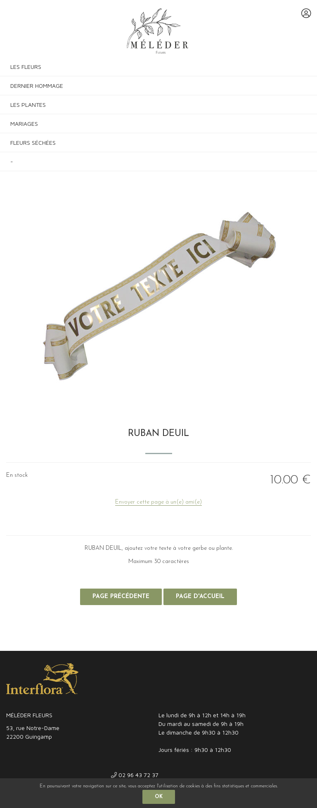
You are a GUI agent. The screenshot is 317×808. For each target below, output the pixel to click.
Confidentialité (93, 642)
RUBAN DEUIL (158, 433)
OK (159, 796)
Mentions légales (25, 642)
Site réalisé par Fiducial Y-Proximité (269, 642)
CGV (60, 642)
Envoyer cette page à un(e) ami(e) (158, 502)
